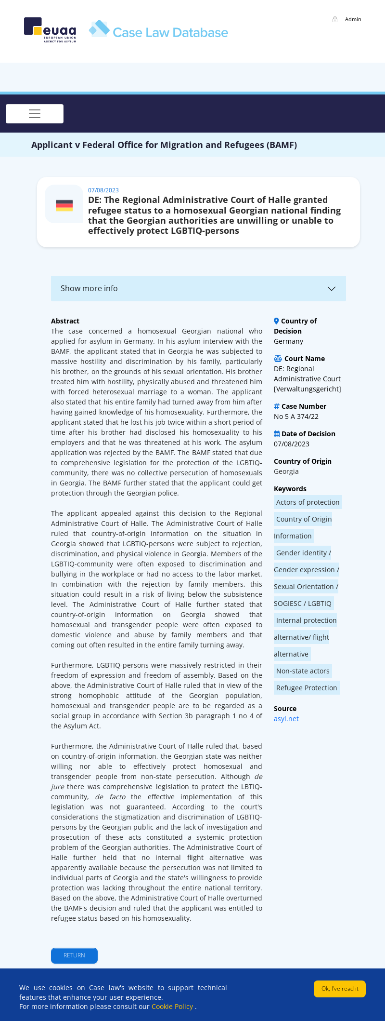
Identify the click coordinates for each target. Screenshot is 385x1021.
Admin (353, 19)
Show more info (89, 288)
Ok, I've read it (340, 988)
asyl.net (286, 718)
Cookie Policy (173, 1006)
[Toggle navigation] (35, 113)
